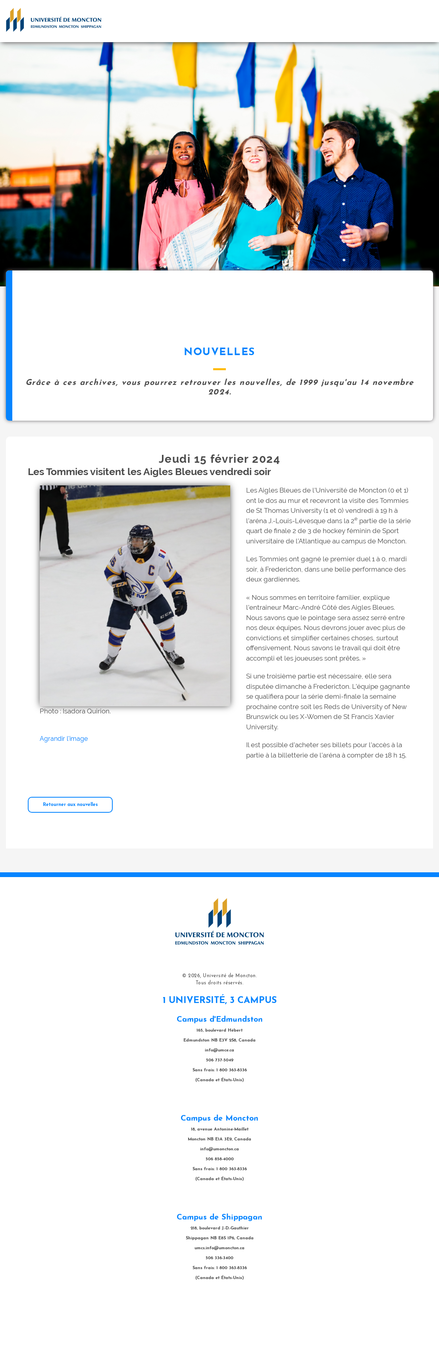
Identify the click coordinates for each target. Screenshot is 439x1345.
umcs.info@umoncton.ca (219, 1288)
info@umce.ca (219, 1090)
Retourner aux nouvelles (70, 844)
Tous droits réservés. (220, 1022)
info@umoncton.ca (219, 1189)
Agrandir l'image (64, 778)
